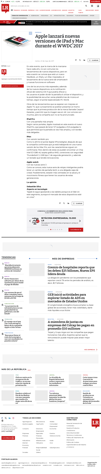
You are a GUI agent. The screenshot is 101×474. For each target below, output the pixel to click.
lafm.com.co (80, 465)
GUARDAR (93, 60)
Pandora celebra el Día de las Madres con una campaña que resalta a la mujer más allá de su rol (23, 398)
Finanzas (25, 436)
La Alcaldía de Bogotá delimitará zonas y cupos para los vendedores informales (56, 381)
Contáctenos (71, 430)
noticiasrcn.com (69, 465)
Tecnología (8, 319)
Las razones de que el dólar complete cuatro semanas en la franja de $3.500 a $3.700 (13, 295)
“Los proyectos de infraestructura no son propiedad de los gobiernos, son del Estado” (13, 310)
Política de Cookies (73, 442)
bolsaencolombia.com (74, 463)
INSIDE (97, 10)
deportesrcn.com (18, 467)
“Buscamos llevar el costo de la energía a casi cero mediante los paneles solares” (13, 338)
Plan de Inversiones (81, 15)
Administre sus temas (10, 86)
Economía (53, 428)
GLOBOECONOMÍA (44, 10)
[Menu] (12, 10)
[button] (29, 221)
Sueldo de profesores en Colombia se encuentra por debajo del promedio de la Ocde (91, 398)
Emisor (92, 15)
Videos (38, 452)
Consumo (25, 428)
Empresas (25, 433)
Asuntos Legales (27, 424)
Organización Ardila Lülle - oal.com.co (92, 464)
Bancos (6, 263)
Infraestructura (59, 15)
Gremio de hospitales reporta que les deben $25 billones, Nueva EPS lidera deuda (71, 271)
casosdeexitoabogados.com (10, 465)
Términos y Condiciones (74, 435)
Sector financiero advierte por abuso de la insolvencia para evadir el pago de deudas (14, 281)
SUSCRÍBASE (95, 1)
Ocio (51, 443)
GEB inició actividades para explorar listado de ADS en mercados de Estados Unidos (67, 298)
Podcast (25, 447)
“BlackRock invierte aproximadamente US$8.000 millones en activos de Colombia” (13, 268)
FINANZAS (17, 10)
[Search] (86, 6)
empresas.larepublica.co (39, 463)
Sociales (25, 452)
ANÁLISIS (64, 10)
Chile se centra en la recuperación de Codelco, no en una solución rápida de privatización (23, 381)
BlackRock (70, 15)
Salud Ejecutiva (54, 447)
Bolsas (6, 290)
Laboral (52, 375)
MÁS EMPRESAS (89, 349)
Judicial (85, 375)
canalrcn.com (47, 465)
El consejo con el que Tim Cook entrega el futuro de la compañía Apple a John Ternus (13, 324)
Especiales (39, 433)
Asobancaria (35, 15)
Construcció (8, 333)
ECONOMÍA (24, 10)
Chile (17, 375)
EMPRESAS (31, 10)
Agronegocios (27, 421)
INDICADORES (90, 10)
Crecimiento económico (19, 18)
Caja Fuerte (40, 424)
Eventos (52, 433)
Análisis (52, 421)
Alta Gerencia (40, 421)
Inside (51, 440)
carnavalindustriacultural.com (31, 465)
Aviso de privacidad (73, 433)
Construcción (9, 303)
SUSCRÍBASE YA (75, 229)
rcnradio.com (57, 465)
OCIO (37, 10)
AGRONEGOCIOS (56, 10)
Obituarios (39, 443)
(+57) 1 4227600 (6, 431)
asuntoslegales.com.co (8, 463)
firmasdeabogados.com (57, 463)
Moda (17, 391)
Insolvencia (44, 15)
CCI (51, 15)
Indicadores (26, 440)
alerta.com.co (5, 467)
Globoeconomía (55, 436)
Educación (86, 391)
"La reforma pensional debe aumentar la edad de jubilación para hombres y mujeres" (57, 397)
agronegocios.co (23, 463)
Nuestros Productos (73, 428)
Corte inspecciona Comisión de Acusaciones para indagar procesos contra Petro (90, 381)
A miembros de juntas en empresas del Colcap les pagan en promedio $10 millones (71, 325)
